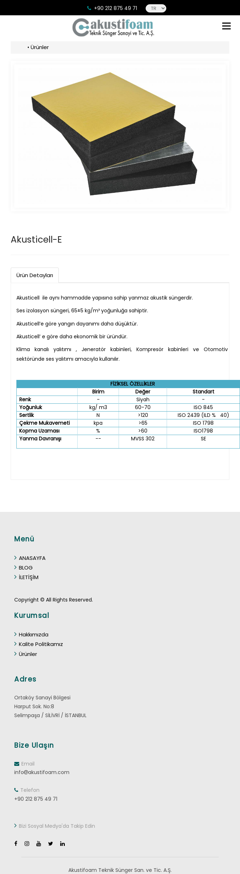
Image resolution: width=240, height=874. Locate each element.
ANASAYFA (30, 558)
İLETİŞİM (26, 577)
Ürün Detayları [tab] (34, 275)
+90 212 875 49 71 (115, 8)
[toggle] (226, 26)
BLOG (23, 567)
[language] (156, 8)
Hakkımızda (31, 634)
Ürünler (40, 47)
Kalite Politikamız (38, 644)
